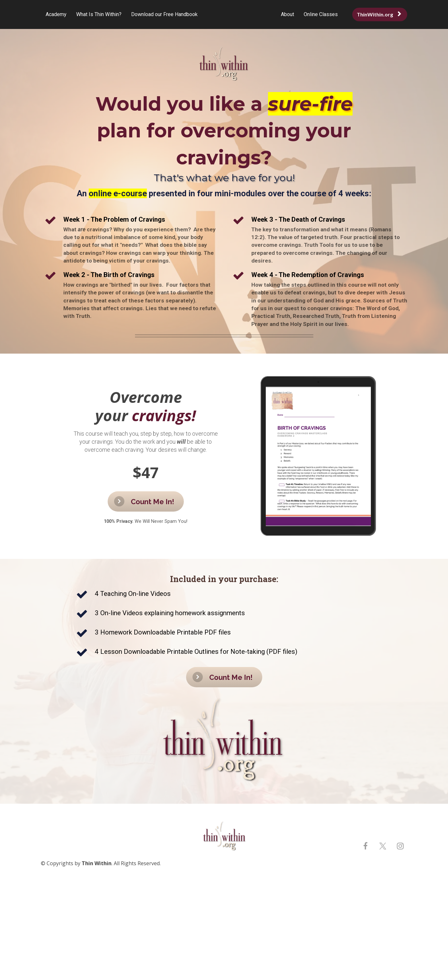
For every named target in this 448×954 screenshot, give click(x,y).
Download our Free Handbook (164, 14)
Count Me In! (144, 501)
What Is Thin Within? (98, 14)
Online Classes (321, 14)
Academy (56, 14)
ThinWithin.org (379, 14)
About (287, 14)
